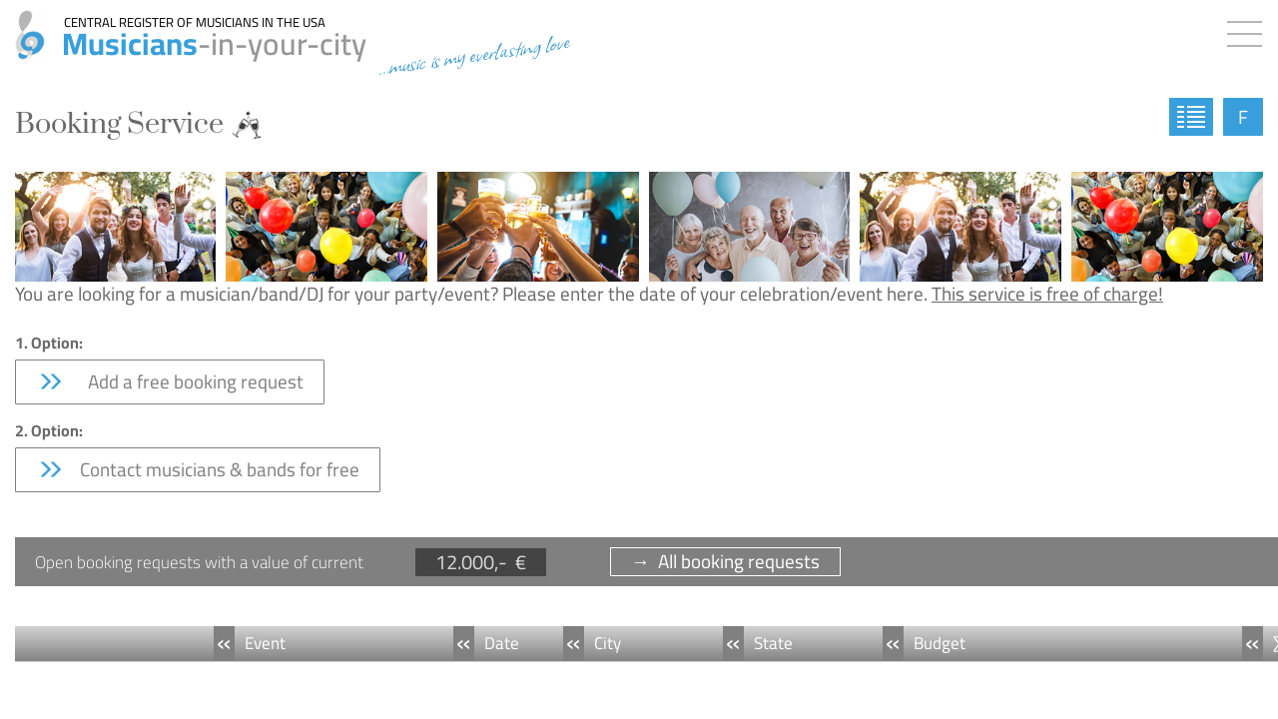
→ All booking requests (725, 561)
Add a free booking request (170, 381)
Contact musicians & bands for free (197, 469)
